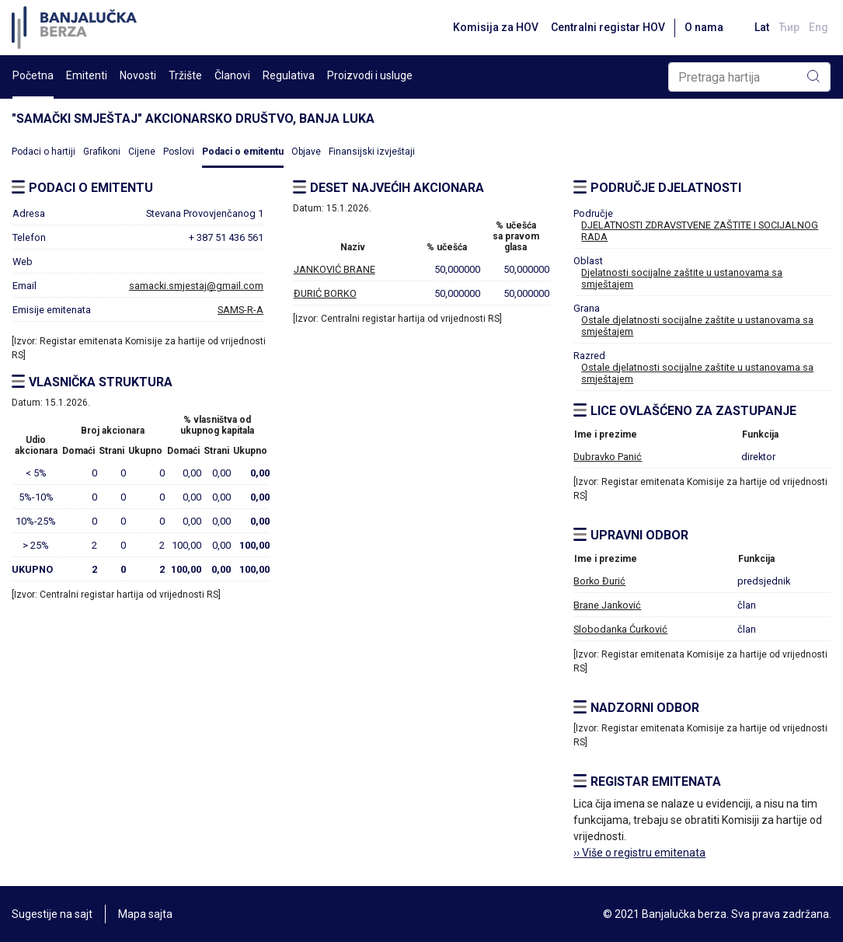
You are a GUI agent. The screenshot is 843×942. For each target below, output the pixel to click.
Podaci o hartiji (43, 151)
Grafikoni (101, 151)
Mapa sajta (145, 914)
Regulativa (289, 75)
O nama (704, 27)
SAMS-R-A (240, 310)
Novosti (138, 75)
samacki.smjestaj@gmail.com (196, 285)
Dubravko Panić (607, 456)
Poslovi (178, 151)
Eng (818, 27)
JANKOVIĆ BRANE (334, 269)
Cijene (141, 151)
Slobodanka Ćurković (620, 629)
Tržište (185, 75)
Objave (306, 151)
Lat (761, 27)
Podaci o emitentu (243, 151)
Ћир (789, 27)
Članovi (232, 75)
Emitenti (86, 75)
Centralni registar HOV (608, 27)
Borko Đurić (599, 581)
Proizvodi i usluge (370, 75)
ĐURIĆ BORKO (325, 293)
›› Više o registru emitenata (639, 852)
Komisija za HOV (495, 27)
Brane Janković (607, 605)
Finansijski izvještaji (372, 151)
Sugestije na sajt (52, 914)
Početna (33, 75)
